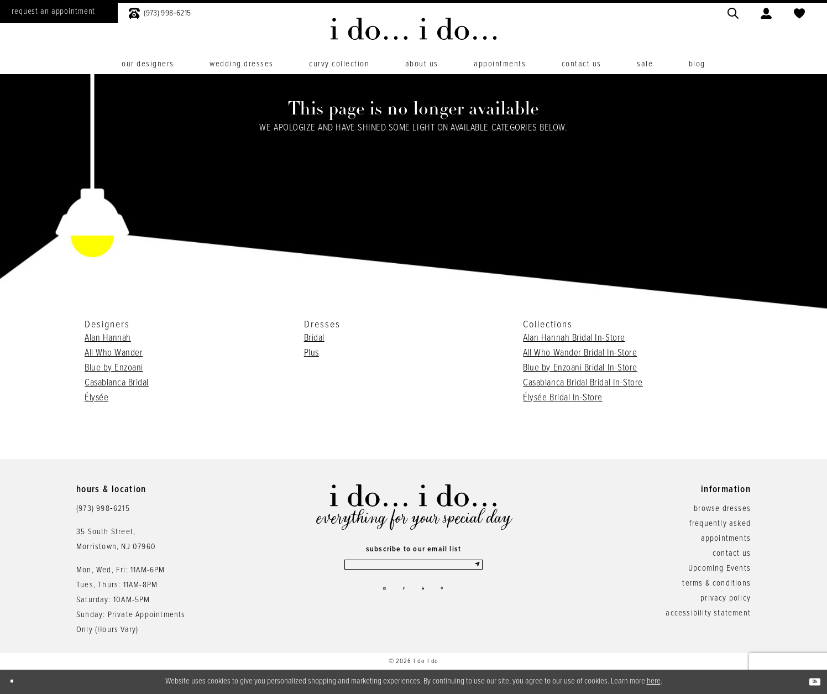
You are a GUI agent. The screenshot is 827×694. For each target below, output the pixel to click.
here (654, 681)
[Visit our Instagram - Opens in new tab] (372, 600)
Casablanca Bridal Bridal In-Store (583, 383)
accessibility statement (708, 613)
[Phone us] (160, 12)
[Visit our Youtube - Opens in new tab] (427, 600)
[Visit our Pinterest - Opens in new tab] (453, 600)
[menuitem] (160, 12)
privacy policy (725, 598)
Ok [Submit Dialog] (809, 681)
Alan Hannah (108, 338)
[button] (766, 12)
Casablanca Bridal (117, 383)
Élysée (96, 398)
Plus (311, 353)
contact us (732, 553)
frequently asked (720, 523)
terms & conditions (716, 583)
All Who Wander (114, 353)
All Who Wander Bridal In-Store (580, 353)
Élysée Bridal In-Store (563, 398)
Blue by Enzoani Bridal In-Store (580, 368)
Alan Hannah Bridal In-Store (574, 338)
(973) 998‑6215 (103, 508)
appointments (726, 538)
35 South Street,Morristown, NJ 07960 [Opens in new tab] (116, 539)
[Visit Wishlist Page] (799, 12)
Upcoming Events (719, 568)
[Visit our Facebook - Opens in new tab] (400, 600)
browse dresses (722, 508)
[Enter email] (413, 569)
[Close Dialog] (17, 681)
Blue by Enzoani (114, 368)
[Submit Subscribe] (475, 569)
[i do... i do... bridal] (414, 29)
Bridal (314, 338)
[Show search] (733, 12)
